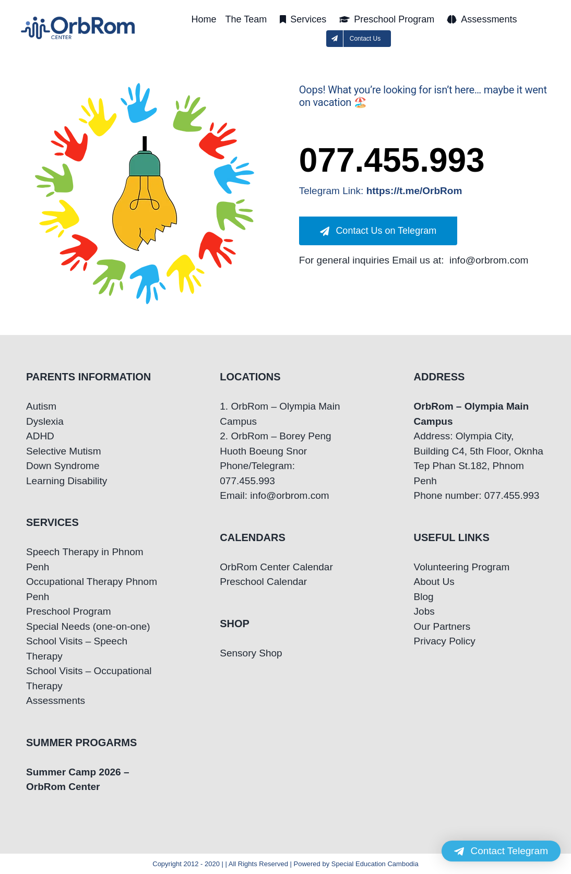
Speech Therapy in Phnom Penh (85, 559)
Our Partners (442, 626)
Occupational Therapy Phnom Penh (91, 589)
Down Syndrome (62, 465)
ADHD (40, 435)
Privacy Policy (444, 641)
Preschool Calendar (263, 581)
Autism (41, 406)
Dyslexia (45, 421)
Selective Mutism (63, 451)
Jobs (424, 611)
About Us (434, 581)
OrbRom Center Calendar (276, 566)
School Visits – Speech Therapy (76, 649)
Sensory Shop (251, 653)
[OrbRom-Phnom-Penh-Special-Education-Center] (79, 19)
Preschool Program (68, 611)
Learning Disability (66, 480)
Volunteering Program (462, 566)
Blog (424, 596)
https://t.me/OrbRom (414, 190)
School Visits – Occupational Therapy (88, 678)
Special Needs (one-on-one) (88, 626)
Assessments (55, 700)
